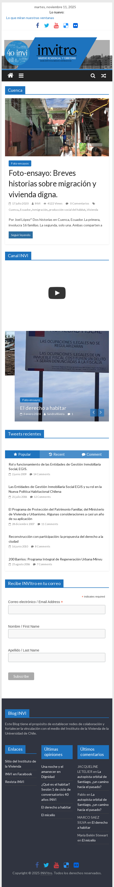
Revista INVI (14, 782)
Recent (57, 454)
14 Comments (41, 474)
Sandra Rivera (65, 414)
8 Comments (42, 546)
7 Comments (44, 564)
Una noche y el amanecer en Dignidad (52, 771)
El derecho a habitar (53, 408)
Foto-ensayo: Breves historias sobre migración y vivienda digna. (52, 183)
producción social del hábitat (67, 209)
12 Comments (42, 496)
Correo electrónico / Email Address (35, 602)
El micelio (48, 815)
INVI (37, 203)
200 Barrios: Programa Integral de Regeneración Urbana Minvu (55, 559)
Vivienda (92, 209)
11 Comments (49, 524)
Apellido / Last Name (23, 650)
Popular (22, 454)
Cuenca (14, 209)
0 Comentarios (77, 203)
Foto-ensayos (20, 163)
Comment (92, 454)
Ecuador (25, 209)
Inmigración (40, 209)
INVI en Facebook (18, 774)
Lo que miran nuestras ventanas (30, 18)
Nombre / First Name (23, 626)
